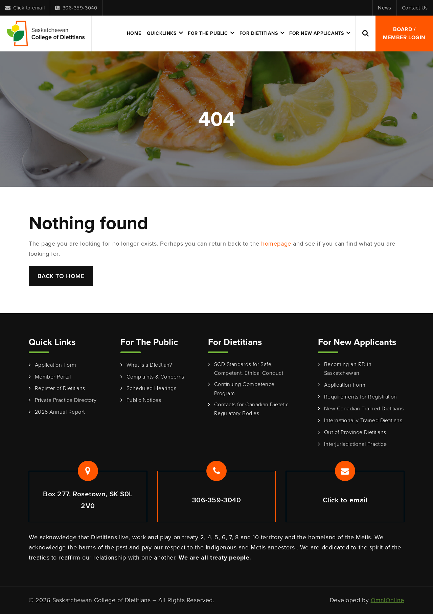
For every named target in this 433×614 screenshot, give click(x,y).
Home (134, 33)
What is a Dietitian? (149, 365)
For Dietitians (259, 33)
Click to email (25, 8)
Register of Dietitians (60, 388)
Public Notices (144, 400)
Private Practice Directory (65, 400)
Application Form (55, 365)
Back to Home (61, 276)
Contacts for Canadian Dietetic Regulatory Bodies (251, 409)
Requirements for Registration (360, 397)
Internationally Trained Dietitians (363, 420)
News (384, 8)
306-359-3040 (76, 8)
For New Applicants (316, 33)
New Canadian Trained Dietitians (364, 408)
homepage (276, 243)
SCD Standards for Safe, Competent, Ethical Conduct (248, 368)
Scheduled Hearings (152, 388)
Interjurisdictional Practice (355, 444)
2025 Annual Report (60, 412)
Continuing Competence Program (244, 388)
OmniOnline (387, 600)
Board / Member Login (404, 33)
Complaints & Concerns (155, 377)
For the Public (208, 33)
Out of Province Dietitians (355, 432)
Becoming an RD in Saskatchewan (347, 368)
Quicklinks (161, 33)
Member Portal (53, 377)
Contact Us (415, 8)
